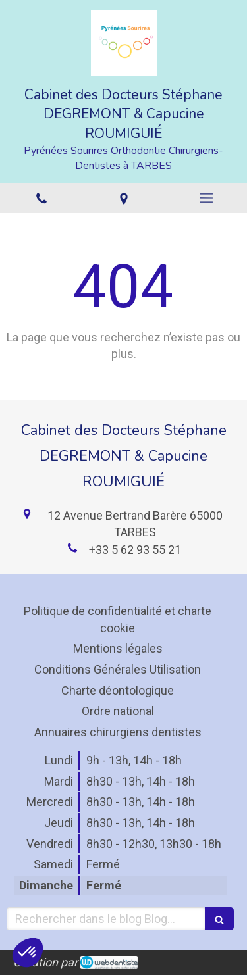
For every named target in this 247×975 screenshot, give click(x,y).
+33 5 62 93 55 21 (135, 550)
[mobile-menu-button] (206, 198)
